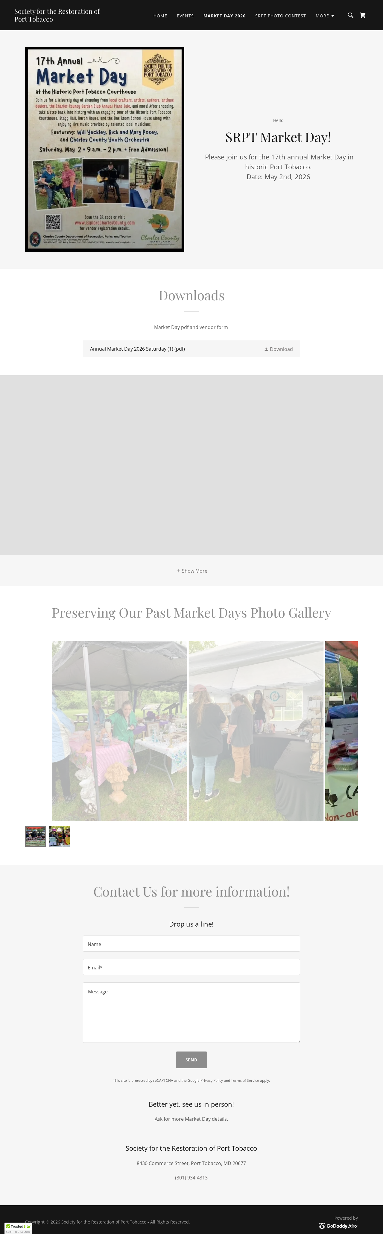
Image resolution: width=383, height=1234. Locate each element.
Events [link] (185, 16)
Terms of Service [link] (245, 1080)
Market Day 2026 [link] (224, 16)
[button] (325, 15)
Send (192, 1060)
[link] (64, 19)
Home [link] (160, 16)
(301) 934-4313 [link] (191, 1177)
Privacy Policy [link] (211, 1080)
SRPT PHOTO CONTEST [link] (280, 16)
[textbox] (191, 944)
